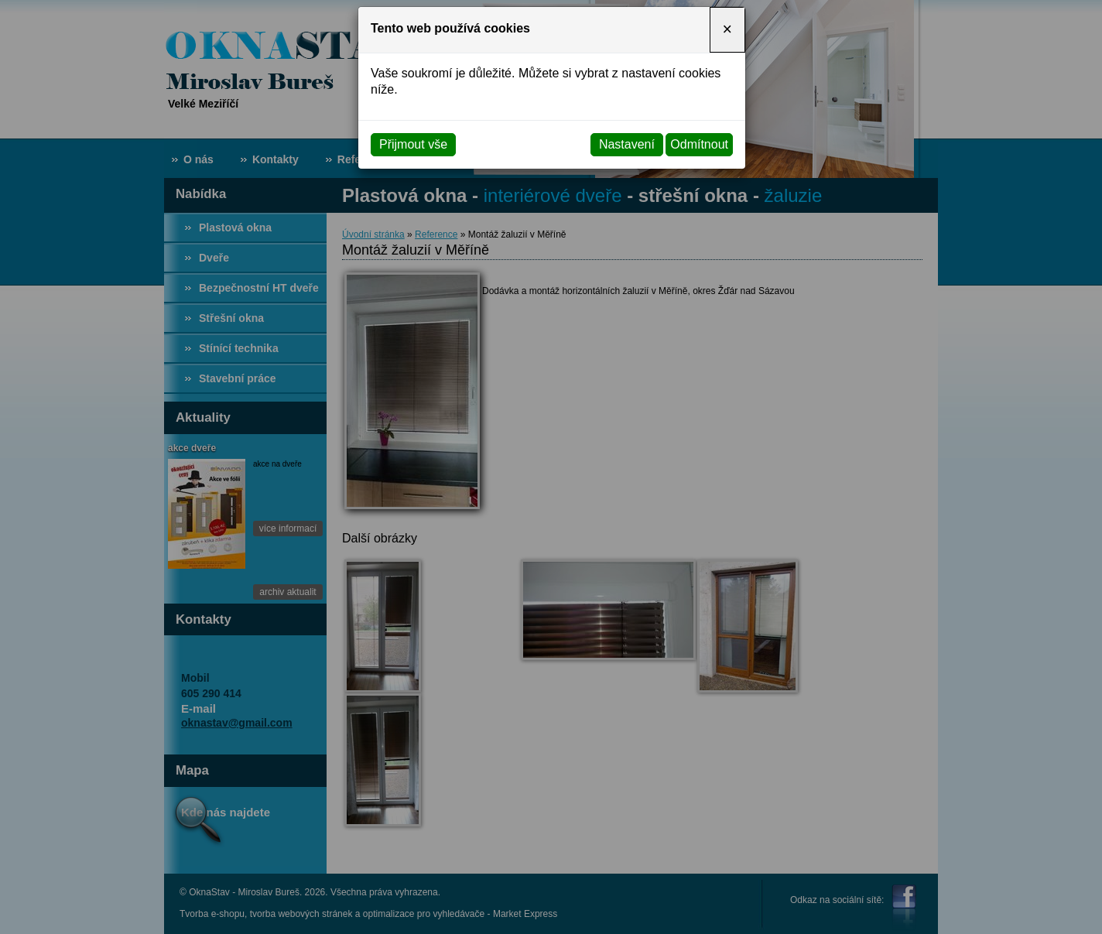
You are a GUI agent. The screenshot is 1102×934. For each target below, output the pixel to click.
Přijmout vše (413, 144)
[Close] (727, 30)
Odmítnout (699, 144)
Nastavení (627, 144)
